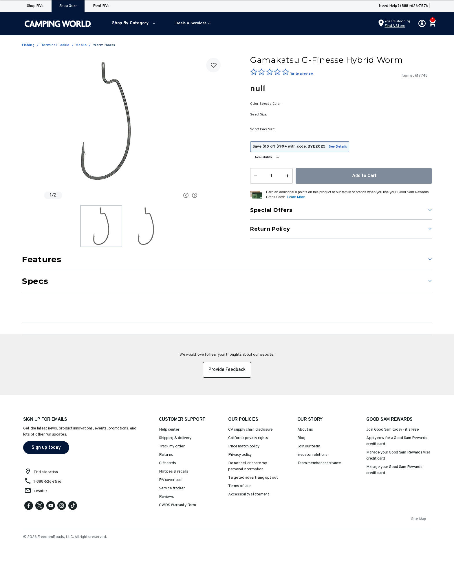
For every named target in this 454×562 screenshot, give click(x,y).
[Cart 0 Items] (432, 23)
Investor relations (312, 454)
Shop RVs (35, 5)
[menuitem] (132, 23)
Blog (301, 438)
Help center (169, 429)
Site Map (418, 519)
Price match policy (243, 446)
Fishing (28, 45)
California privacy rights (248, 438)
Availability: (264, 157)
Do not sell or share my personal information (247, 466)
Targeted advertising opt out (253, 477)
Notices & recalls (173, 471)
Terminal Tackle (55, 45)
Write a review (301, 73)
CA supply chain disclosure (250, 429)
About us (305, 429)
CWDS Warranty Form (177, 505)
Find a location (46, 472)
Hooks (81, 45)
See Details (338, 146)
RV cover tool (170, 479)
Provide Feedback (227, 370)
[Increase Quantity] (288, 175)
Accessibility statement (248, 494)
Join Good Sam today (392, 429)
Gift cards (167, 463)
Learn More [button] (296, 197)
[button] (132, 23)
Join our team (309, 446)
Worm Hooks (104, 45)
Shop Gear (68, 5)
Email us (40, 491)
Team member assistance (319, 463)
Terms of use (239, 486)
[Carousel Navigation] (164, 195)
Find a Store (395, 25)
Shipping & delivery (175, 438)
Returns (166, 454)
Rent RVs (101, 5)
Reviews (166, 496)
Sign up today (46, 448)
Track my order (171, 446)
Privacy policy (240, 454)
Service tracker (172, 488)
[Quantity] (271, 175)
